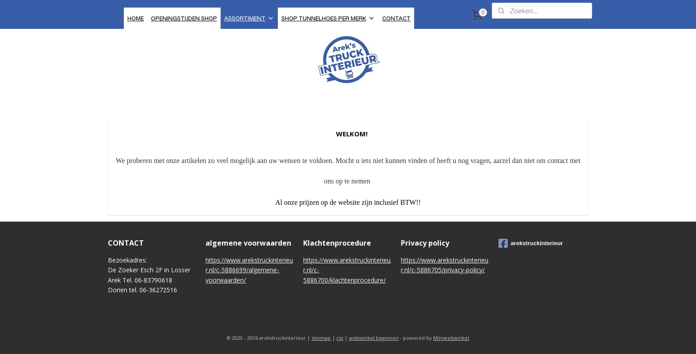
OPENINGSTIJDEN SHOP (184, 18)
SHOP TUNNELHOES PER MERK (328, 18)
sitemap (321, 337)
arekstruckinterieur (530, 243)
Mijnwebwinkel (451, 337)
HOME (135, 18)
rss (339, 337)
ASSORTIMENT (249, 18)
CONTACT (396, 18)
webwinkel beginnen (374, 337)
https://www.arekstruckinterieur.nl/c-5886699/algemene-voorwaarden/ (249, 270)
